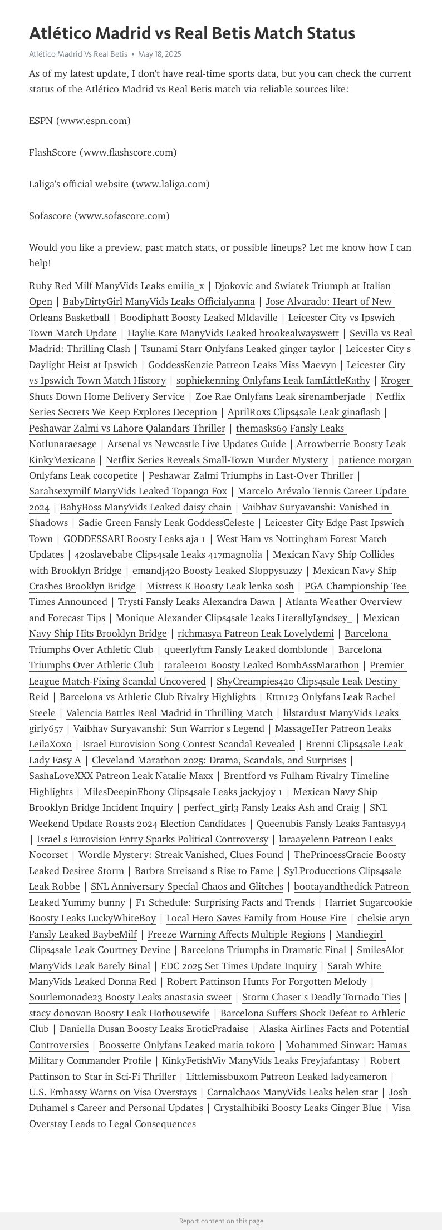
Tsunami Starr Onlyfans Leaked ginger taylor (238, 349)
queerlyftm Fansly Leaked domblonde (246, 649)
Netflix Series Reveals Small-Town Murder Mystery (217, 460)
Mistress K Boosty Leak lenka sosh (220, 586)
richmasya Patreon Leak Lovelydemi (256, 633)
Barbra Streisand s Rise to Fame (204, 871)
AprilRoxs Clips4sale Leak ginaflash (304, 412)
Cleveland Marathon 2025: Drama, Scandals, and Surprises (219, 760)
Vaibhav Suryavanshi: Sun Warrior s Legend (168, 728)
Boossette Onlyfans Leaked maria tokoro (187, 1045)
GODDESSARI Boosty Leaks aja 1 (134, 539)
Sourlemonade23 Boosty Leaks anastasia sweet (130, 997)
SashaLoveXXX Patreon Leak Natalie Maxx (121, 776)
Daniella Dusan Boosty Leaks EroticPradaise (154, 1029)
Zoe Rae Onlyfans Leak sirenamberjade (280, 396)
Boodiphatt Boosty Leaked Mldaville (199, 317)
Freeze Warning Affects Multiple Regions (236, 934)
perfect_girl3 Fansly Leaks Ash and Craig (271, 807)
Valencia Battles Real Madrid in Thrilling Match (169, 713)
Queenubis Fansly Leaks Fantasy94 (331, 823)
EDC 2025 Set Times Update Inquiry (239, 966)
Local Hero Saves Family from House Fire (256, 918)
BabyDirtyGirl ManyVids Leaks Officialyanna (159, 301)
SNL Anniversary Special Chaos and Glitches (187, 886)
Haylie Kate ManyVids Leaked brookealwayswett (233, 333)
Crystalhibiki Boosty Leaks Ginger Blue (298, 1108)
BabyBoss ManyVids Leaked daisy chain (146, 507)
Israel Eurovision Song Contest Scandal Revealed (188, 744)
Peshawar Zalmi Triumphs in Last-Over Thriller (251, 475)
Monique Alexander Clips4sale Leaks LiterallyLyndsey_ (234, 618)
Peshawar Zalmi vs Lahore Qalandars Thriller (127, 428)
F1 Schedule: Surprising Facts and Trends (225, 902)
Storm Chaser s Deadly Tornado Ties (321, 997)
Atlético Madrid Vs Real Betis (78, 54)
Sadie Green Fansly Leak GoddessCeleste (166, 523)
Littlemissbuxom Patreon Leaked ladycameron (286, 1076)
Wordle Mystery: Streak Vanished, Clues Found (180, 855)
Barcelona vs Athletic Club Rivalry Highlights (158, 697)
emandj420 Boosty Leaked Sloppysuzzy (217, 570)
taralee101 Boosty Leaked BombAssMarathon (261, 665)
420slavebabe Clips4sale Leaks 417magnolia (168, 554)
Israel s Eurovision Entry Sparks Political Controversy (152, 839)
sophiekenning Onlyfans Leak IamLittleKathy (273, 380)
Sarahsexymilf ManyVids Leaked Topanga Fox (128, 491)
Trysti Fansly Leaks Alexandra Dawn (196, 602)
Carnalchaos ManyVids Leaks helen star (292, 1092)
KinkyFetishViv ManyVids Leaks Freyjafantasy (261, 1060)
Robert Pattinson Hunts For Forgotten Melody (267, 981)
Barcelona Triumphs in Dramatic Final (263, 950)
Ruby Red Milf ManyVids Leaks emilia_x (116, 286)
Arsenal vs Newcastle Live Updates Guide (196, 444)
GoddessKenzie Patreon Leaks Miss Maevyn (242, 365)
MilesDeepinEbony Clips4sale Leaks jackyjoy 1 (183, 792)
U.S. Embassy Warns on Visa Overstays (113, 1092)
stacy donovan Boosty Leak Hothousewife (119, 1013)
